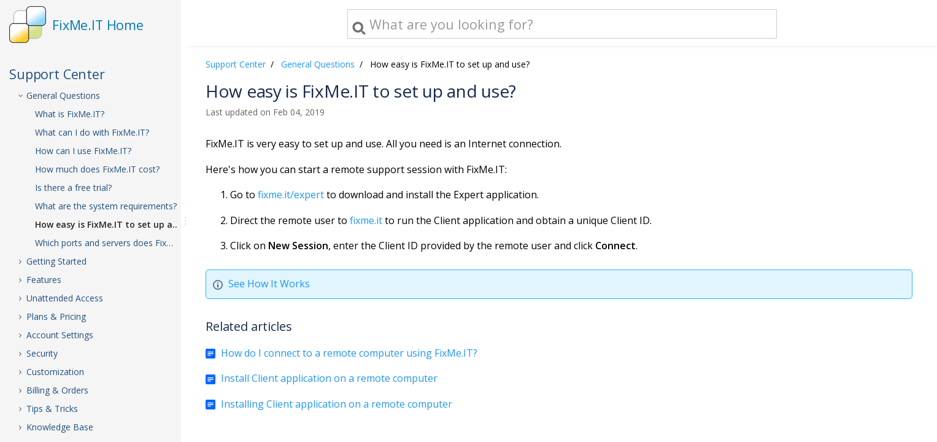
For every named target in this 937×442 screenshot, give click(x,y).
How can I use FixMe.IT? (83, 151)
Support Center (236, 64)
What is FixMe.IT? (69, 114)
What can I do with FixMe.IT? (92, 132)
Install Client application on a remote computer (329, 378)
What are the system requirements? (106, 206)
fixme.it (366, 220)
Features (43, 279)
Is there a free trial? (73, 187)
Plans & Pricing (56, 316)
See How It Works (269, 283)
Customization (55, 372)
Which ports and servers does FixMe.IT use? (117, 243)
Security (42, 353)
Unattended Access (64, 298)
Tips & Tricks (52, 408)
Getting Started (56, 261)
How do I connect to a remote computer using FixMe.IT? (349, 353)
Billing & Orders (57, 390)
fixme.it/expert (291, 194)
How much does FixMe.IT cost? (97, 169)
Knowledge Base (59, 427)
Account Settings (59, 335)
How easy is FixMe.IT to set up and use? (117, 224)
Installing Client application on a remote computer (336, 404)
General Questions (63, 95)
